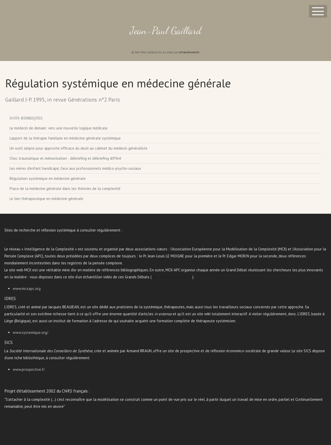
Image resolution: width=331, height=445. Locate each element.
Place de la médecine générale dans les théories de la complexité (65, 188)
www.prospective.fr (29, 369)
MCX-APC (12, 240)
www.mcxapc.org (27, 288)
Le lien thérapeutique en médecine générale (46, 198)
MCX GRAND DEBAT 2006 (172, 276)
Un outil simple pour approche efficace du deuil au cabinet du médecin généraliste (78, 148)
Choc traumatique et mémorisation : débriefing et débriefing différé (65, 158)
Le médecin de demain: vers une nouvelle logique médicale (59, 128)
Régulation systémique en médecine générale (48, 178)
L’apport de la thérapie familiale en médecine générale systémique (65, 138)
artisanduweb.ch (189, 52)
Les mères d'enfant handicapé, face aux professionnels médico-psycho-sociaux (75, 168)
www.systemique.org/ (30, 332)
